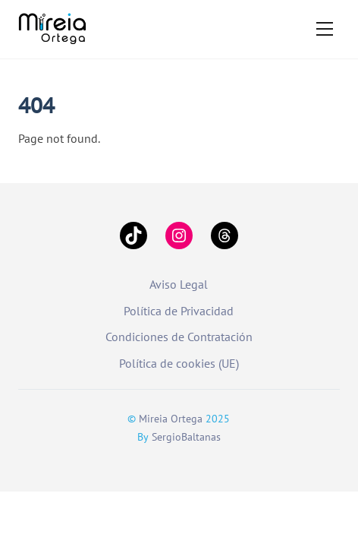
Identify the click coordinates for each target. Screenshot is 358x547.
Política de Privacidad (179, 310)
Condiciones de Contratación (179, 336)
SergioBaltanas (186, 437)
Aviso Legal (178, 284)
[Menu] (324, 29)
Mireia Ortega (171, 418)
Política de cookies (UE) (179, 363)
